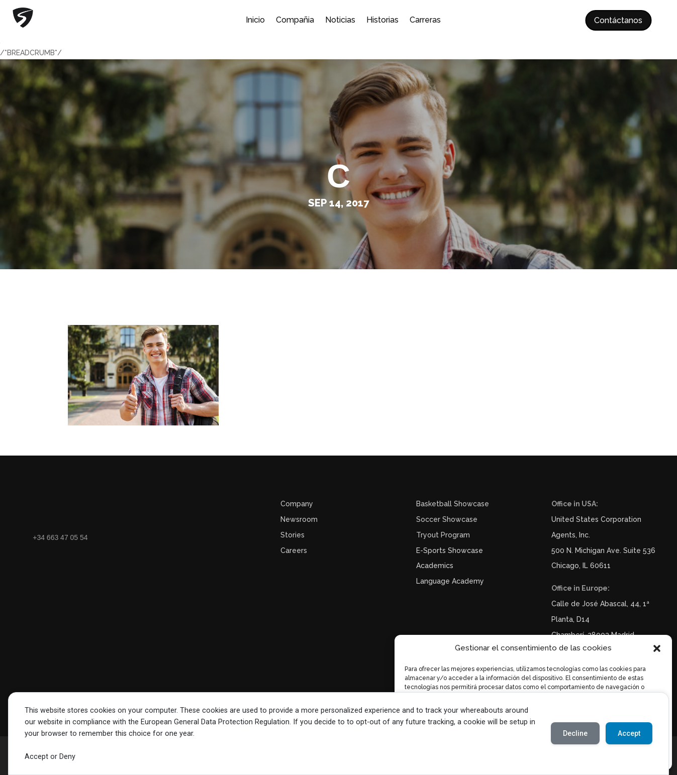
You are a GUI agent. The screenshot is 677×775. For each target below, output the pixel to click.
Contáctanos (618, 20)
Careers (293, 550)
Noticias (340, 21)
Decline (575, 733)
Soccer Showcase (446, 519)
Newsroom (299, 519)
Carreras (425, 21)
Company (296, 504)
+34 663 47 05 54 (60, 537)
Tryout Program (443, 535)
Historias (382, 21)
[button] (657, 648)
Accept (629, 733)
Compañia (295, 21)
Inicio (255, 21)
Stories (292, 535)
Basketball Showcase (452, 504)
